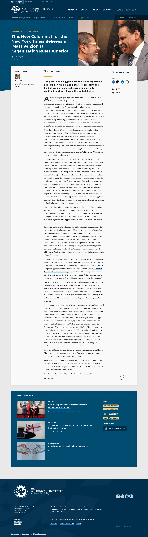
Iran (53, 18)
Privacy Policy (26, 534)
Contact (17, 520)
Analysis (73, 10)
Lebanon (60, 18)
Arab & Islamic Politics (111, 406)
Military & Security (25, 18)
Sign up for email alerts (115, 428)
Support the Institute (67, 523)
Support (108, 10)
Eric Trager (18, 57)
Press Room (18, 522)
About (96, 10)
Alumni (78, 523)
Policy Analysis (17, 31)
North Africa (114, 418)
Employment (15, 534)
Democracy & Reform (110, 409)
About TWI (53, 523)
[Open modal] (127, 18)
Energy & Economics (39, 18)
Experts (85, 10)
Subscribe (17, 524)
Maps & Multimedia (126, 10)
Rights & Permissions (39, 534)
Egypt (105, 418)
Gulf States (69, 18)
